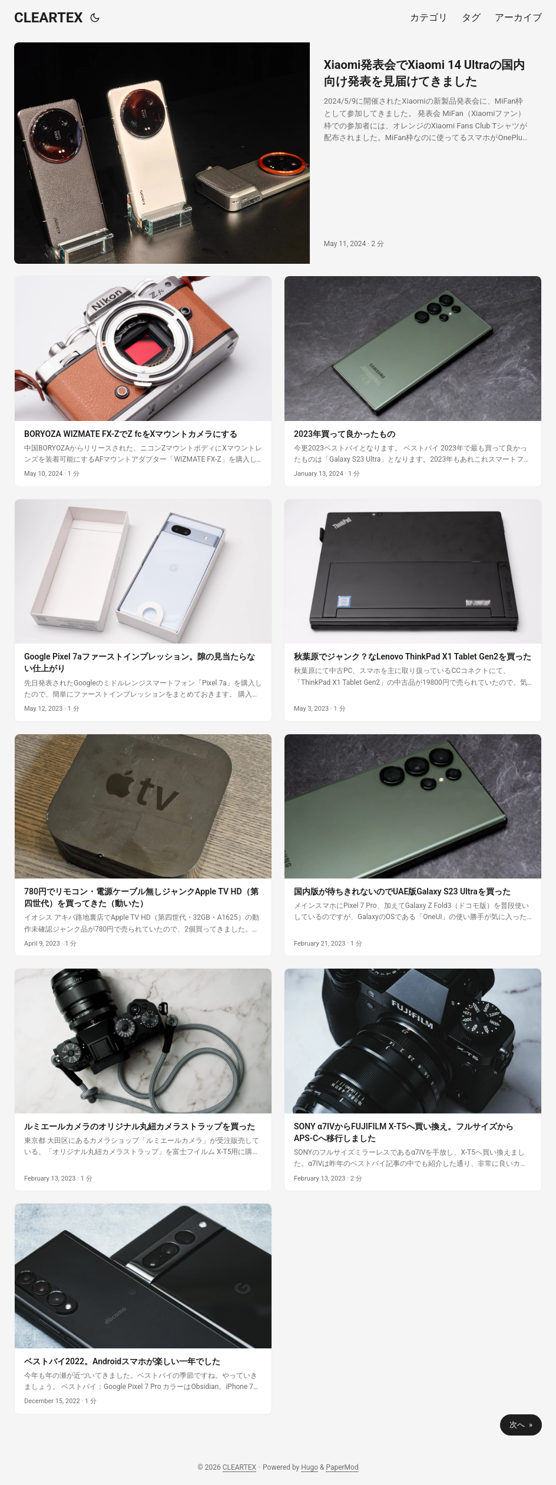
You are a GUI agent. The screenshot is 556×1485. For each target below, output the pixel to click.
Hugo (309, 1467)
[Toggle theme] (95, 17)
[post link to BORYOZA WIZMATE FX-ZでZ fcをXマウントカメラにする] (143, 381)
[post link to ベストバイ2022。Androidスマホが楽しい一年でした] (143, 1309)
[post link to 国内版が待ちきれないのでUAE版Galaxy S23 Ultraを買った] (412, 845)
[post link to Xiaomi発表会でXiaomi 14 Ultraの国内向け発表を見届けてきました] (278, 153)
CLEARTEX (48, 17)
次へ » (520, 1424)
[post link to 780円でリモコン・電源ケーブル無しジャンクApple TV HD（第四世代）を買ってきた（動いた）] (143, 845)
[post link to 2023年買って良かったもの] (412, 381)
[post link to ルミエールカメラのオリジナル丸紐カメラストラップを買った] (143, 1080)
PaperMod (342, 1467)
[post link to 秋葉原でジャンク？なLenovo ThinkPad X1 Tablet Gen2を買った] (412, 610)
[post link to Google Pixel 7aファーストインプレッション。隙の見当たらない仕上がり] (143, 610)
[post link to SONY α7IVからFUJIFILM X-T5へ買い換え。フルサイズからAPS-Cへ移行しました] (412, 1080)
